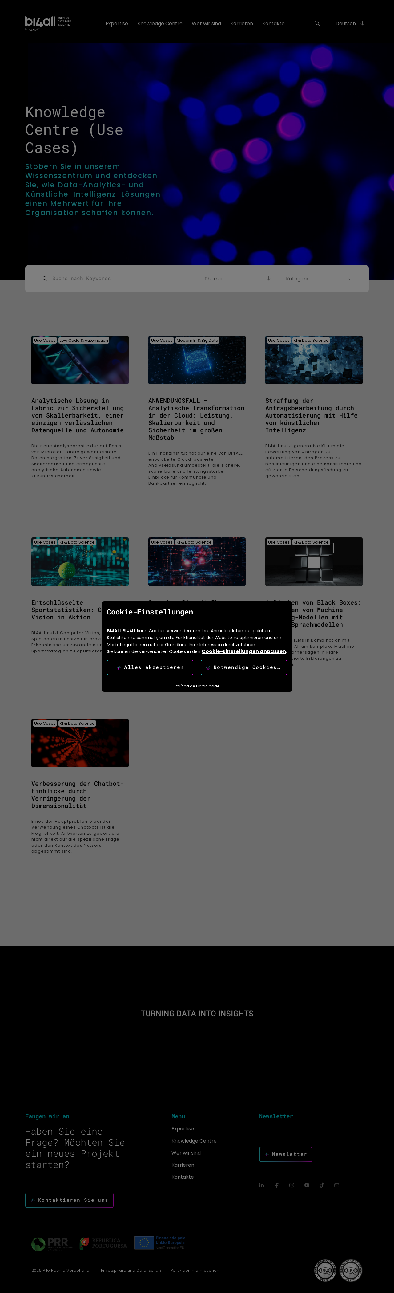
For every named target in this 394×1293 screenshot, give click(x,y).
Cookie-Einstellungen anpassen (244, 651)
